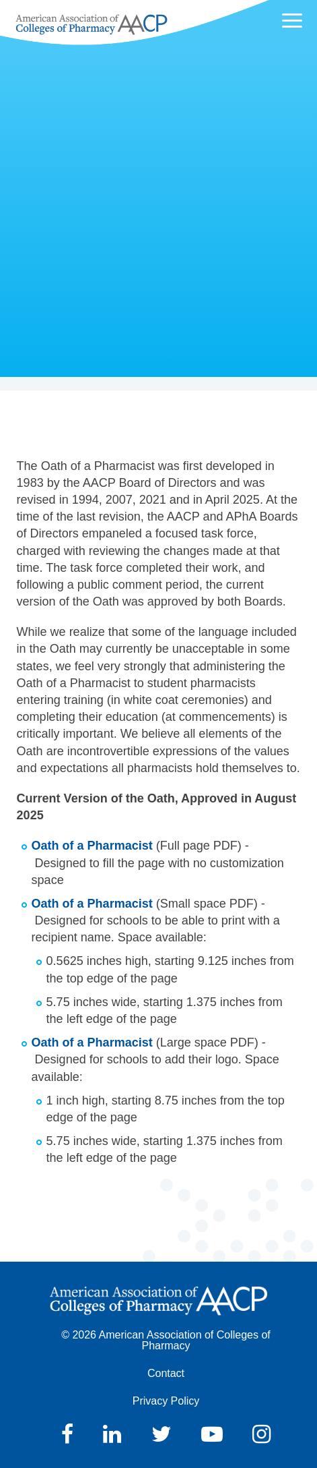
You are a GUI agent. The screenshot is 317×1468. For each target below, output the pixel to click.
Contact (165, 1373)
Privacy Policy (166, 1401)
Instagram (261, 1434)
